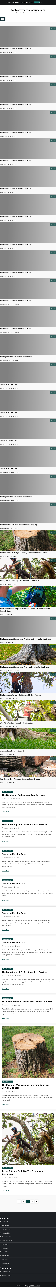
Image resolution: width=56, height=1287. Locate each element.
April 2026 (5, 1222)
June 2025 (5, 1248)
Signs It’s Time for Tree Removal (12, 751)
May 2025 (5, 1252)
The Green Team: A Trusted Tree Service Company (18, 525)
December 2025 (7, 1237)
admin (18, 798)
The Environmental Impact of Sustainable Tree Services (20, 695)
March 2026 (5, 1225)
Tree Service (6, 1271)
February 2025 (6, 1259)
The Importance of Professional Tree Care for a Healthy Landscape (24, 667)
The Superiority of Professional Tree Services (16, 357)
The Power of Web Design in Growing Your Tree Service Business (24, 553)
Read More (5, 811)
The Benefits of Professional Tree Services (15, 49)
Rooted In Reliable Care (8, 385)
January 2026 (6, 1233)
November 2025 (7, 1240)
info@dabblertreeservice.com (14, 2)
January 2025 (6, 1263)
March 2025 (5, 1255)
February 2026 (6, 1229)
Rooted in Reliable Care (8, 441)
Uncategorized (7, 791)
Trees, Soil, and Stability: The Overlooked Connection (19, 581)
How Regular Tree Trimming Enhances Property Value (20, 779)
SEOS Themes (35, 1286)
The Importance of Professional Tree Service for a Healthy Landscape (25, 639)
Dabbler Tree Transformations (28, 10)
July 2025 (5, 1244)
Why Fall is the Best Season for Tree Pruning (16, 723)
